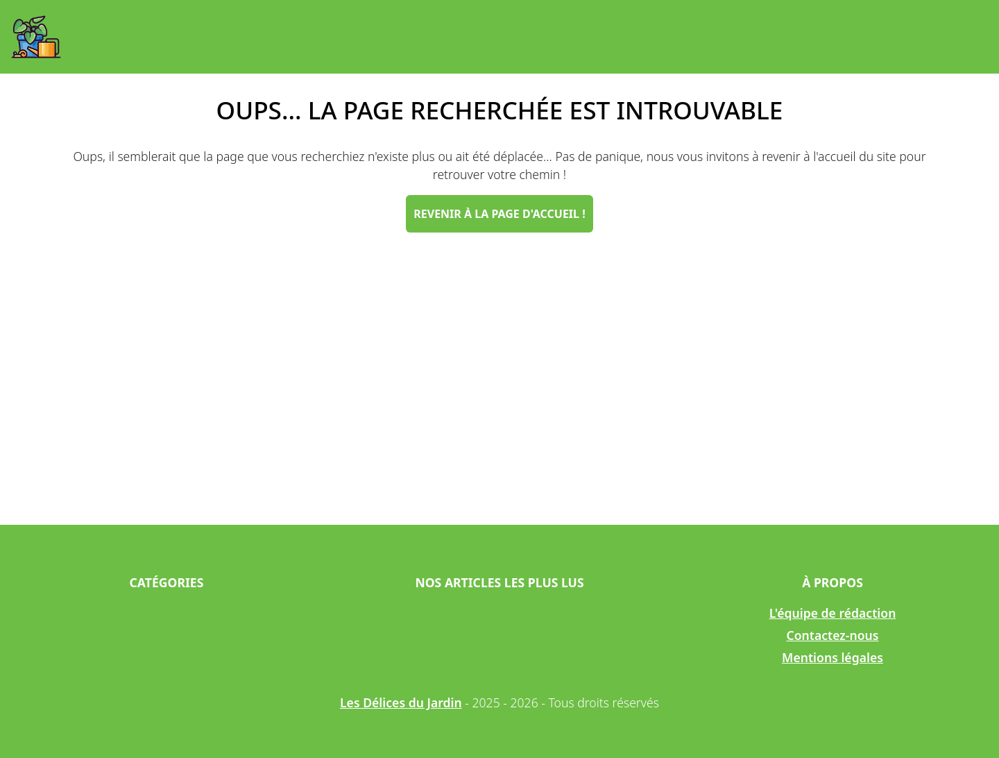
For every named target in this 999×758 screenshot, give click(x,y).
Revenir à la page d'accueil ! (499, 213)
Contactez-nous (833, 635)
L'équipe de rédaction (832, 613)
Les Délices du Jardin (401, 702)
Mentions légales (832, 657)
